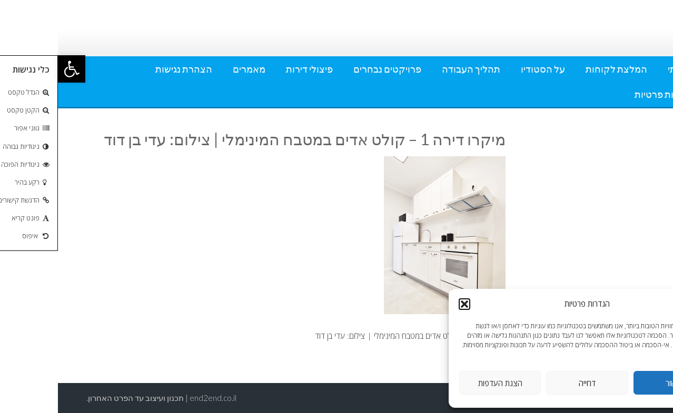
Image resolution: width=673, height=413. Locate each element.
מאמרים (191, 69)
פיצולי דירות (251, 69)
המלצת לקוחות (558, 69)
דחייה (529, 383)
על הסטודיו (485, 69)
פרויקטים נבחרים (329, 69)
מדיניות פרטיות (606, 94)
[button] (13, 69)
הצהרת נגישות (125, 69)
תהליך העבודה (413, 69)
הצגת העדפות (442, 383)
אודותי (622, 69)
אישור (616, 383)
